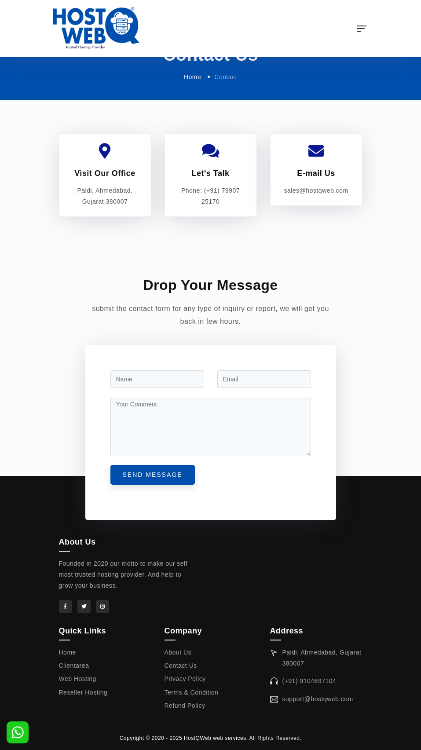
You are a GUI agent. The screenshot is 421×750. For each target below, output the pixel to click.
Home (192, 76)
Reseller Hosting (83, 692)
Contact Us (181, 665)
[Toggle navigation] (361, 28)
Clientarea (74, 665)
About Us (178, 652)
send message (153, 474)
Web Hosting (77, 678)
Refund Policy (185, 705)
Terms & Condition (192, 692)
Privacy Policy (185, 678)
